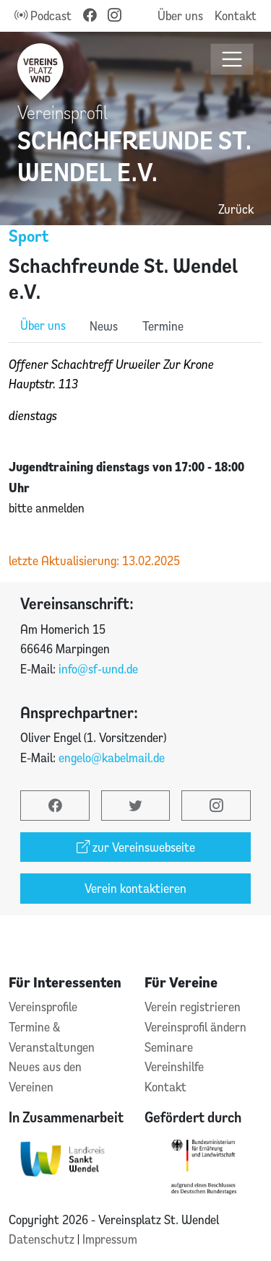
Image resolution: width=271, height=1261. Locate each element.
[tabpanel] (135, 462)
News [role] (104, 326)
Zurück (236, 209)
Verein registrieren (193, 1006)
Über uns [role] (43, 325)
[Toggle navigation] (232, 59)
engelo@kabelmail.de (112, 757)
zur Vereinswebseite (136, 847)
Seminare (169, 1047)
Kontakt (236, 15)
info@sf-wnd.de (98, 668)
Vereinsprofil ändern (195, 1026)
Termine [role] (163, 326)
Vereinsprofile (43, 1006)
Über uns (180, 15)
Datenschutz (43, 1239)
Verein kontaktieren (135, 888)
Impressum (109, 1239)
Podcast (43, 15)
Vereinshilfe (174, 1066)
